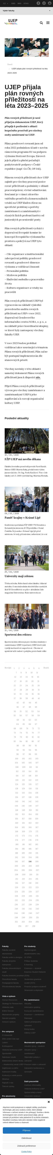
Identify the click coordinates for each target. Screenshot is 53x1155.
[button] (48, 1101)
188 (16, 853)
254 (30, 922)
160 (16, 823)
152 (16, 814)
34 (27, 694)
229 (23, 896)
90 (30, 745)
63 (36, 720)
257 (26, 926)
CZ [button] (5, 3)
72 (39, 728)
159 (36, 819)
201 (23, 866)
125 (23, 784)
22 (15, 685)
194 (30, 857)
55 (15, 715)
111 (37, 767)
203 (37, 866)
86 (33, 741)
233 (23, 900)
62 (30, 720)
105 (23, 763)
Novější (8, 668)
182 (30, 844)
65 (24, 724)
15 (32, 677)
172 (16, 836)
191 (37, 853)
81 (33, 737)
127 (36, 784)
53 (32, 711)
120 (17, 780)
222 (30, 887)
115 (36, 771)
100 (16, 758)
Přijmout (26, 1130)
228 (16, 896)
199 (36, 861)
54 (38, 711)
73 (15, 733)
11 (37, 673)
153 (23, 814)
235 (37, 900)
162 (30, 823)
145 (23, 806)
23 (21, 685)
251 (37, 917)
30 (33, 690)
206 (30, 870)
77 (39, 733)
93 (24, 750)
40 (33, 698)
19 (26, 681)
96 (17, 754)
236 (16, 904)
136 (16, 797)
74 (21, 733)
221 (23, 887)
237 (23, 904)
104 (16, 763)
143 (36, 801)
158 (30, 819)
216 (16, 883)
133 (23, 793)
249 (23, 917)
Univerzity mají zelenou (19, 576)
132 (16, 793)
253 (23, 922)
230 (30, 896)
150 (30, 810)
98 (30, 754)
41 (39, 698)
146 (30, 806)
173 (23, 836)
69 (21, 728)
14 (27, 677)
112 (17, 771)
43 (24, 702)
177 (23, 840)
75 (27, 733)
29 (27, 690)
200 (16, 866)
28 (21, 690)
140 (16, 801)
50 (15, 711)
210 (30, 874)
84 (21, 741)
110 (30, 767)
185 (23, 849)
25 (33, 685)
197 (23, 861)
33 (21, 694)
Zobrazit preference (26, 1146)
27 (15, 690)
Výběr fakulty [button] (26, 11)
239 (37, 904)
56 (21, 715)
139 (36, 797)
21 (38, 681)
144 (16, 806)
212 (16, 879)
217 (23, 883)
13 (21, 677)
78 (15, 737)
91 (36, 745)
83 (15, 741)
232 (16, 900)
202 (30, 866)
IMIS (19, 3)
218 (30, 883)
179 (36, 840)
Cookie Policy (26, 1152)
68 (15, 728)
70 (27, 728)
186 (30, 849)
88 (18, 745)
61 (24, 720)
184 (16, 849)
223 (37, 887)
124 (16, 784)
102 (30, 758)
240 (16, 909)
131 (37, 788)
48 (30, 707)
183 (36, 844)
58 (33, 715)
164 (16, 827)
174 (30, 836)
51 (21, 711)
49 (36, 707)
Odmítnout (26, 1138)
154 (30, 814)
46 (17, 707)
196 (16, 861)
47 (24, 707)
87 (39, 741)
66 (30, 724)
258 (33, 926)
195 (37, 857)
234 (30, 900)
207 (37, 870)
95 (36, 750)
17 (15, 681)
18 (21, 681)
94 (30, 750)
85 (27, 741)
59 (39, 715)
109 (23, 767)
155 (36, 814)
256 (19, 926)
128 (16, 788)
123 (36, 780)
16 (38, 677)
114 (30, 771)
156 (16, 819)
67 (36, 724)
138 (30, 797)
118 (30, 776)
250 (30, 917)
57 (27, 715)
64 (17, 724)
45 (36, 702)
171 (37, 831)
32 (15, 694)
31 (39, 690)
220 (16, 887)
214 (30, 879)
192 (16, 857)
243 (37, 909)
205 (23, 870)
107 (37, 763)
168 (16, 831)
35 (33, 694)
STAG (26, 3)
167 (37, 827)
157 (23, 819)
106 (30, 763)
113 (23, 771)
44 (30, 702)
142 (30, 801)
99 (36, 754)
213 (23, 879)
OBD (13, 3)
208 (16, 874)
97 (24, 754)
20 (32, 681)
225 (23, 891)
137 (23, 797)
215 (36, 879)
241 (23, 909)
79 (21, 737)
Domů (9, 64)
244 (16, 913)
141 (23, 801)
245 (23, 913)
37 (15, 698)
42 (18, 702)
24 (27, 685)
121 (23, 780)
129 (23, 788)
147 (37, 806)
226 (30, 891)
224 (16, 891)
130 (30, 788)
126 (30, 784)
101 (23, 758)
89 (24, 745)
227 (37, 891)
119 (36, 776)
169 (23, 831)
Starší (46, 668)
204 (16, 870)
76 (33, 733)
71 (33, 728)
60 (18, 720)
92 (18, 750)
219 (36, 883)
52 (27, 711)
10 (32, 673)
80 (27, 737)
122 (30, 780)
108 (17, 767)
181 (23, 844)
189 (23, 853)
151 (37, 810)
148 (16, 810)
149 (23, 810)
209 (23, 874)
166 (30, 827)
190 (30, 853)
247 (37, 913)
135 (36, 793)
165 (23, 827)
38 (21, 698)
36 (39, 694)
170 (30, 831)
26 (39, 685)
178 (30, 840)
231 (37, 896)
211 (37, 874)
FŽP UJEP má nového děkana (23, 459)
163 (36, 823)
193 (23, 857)
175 (36, 836)
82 (39, 737)
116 (17, 776)
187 (36, 849)
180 (17, 844)
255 (37, 922)
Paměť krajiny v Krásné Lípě (22, 517)
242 (30, 909)
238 (30, 904)
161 (23, 823)
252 (16, 922)
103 (36, 758)
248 (16, 917)
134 (30, 793)
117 (23, 776)
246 (30, 913)
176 (16, 840)
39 (27, 698)
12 (15, 677)
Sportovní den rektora (18, 634)
